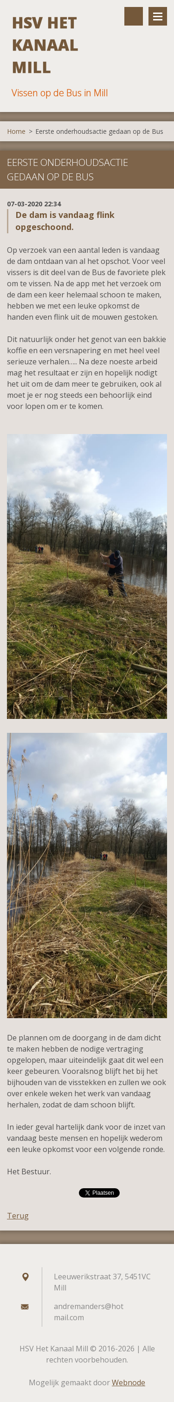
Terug (18, 1216)
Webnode (128, 1382)
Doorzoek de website (133, 16)
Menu (157, 16)
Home (16, 131)
